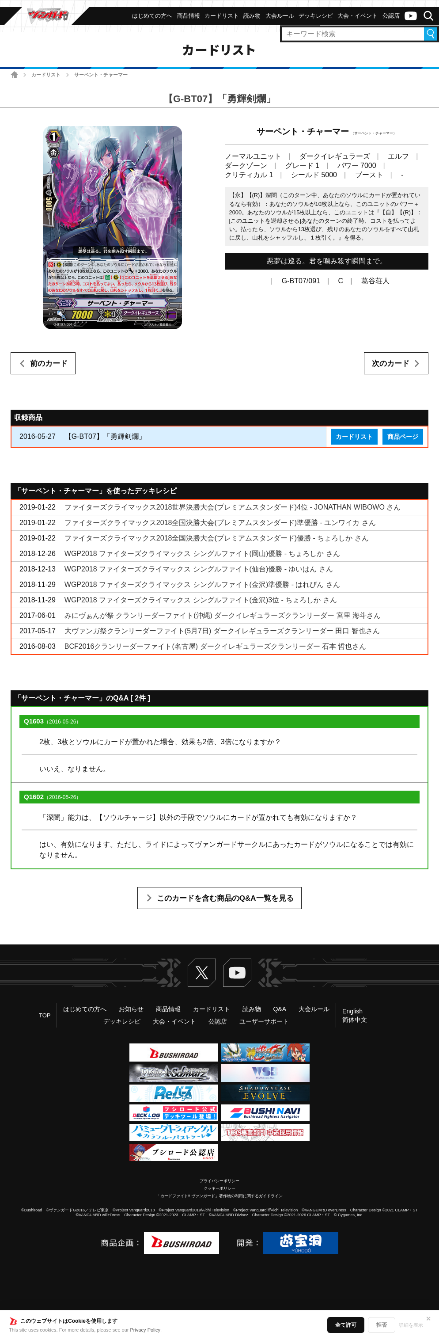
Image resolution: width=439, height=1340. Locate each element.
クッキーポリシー (219, 1188)
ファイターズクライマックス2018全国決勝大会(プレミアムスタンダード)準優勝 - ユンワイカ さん (220, 522)
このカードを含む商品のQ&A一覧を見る (225, 898)
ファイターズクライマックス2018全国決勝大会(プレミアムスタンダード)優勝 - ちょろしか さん (216, 538)
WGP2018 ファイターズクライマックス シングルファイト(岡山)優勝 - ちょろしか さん (202, 553)
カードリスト (46, 74)
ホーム (14, 74)
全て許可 (345, 1325)
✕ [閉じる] (428, 1318)
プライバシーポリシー (219, 1181)
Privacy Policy (145, 1329)
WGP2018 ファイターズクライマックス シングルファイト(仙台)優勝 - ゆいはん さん (198, 569)
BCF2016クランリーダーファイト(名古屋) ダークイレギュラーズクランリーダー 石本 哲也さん (215, 646)
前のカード (49, 363)
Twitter (202, 973)
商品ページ (402, 436)
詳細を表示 (411, 1325)
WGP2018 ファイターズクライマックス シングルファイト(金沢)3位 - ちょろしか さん (200, 600)
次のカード (390, 363)
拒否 (381, 1325)
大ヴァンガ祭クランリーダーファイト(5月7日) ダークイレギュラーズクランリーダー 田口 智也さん (222, 631)
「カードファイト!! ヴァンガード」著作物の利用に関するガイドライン (219, 1196)
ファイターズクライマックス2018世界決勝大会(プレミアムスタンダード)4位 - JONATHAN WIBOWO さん (232, 507)
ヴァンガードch (411, 16)
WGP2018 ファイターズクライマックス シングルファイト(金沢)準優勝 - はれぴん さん (202, 584)
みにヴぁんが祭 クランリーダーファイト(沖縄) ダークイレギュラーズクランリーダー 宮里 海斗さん (222, 615)
